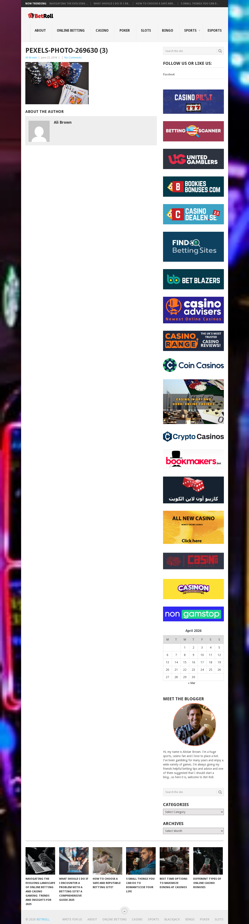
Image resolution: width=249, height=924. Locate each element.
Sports (190, 30)
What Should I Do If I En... (112, 3)
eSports (215, 30)
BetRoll (43, 919)
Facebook (169, 74)
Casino (102, 30)
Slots (146, 30)
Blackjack (172, 919)
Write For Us (72, 919)
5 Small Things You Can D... (200, 3)
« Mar (191, 683)
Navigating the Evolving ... (68, 3)
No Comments (73, 57)
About (40, 30)
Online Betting (71, 30)
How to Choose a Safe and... (155, 3)
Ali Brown (31, 57)
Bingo (167, 30)
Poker (125, 30)
